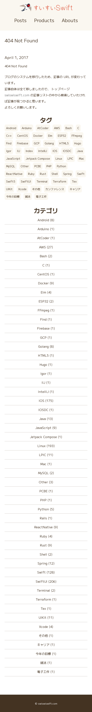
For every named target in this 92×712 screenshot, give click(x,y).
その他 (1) (46, 635)
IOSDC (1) (46, 409)
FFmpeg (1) (46, 310)
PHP (48, 166)
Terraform (59, 181)
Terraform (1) (46, 599)
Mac (81, 158)
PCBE (37, 166)
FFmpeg (77, 136)
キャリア (75, 189)
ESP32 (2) (46, 301)
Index (29, 151)
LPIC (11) (46, 454)
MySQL (10, 166)
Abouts (70, 20)
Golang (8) (46, 346)
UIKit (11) (46, 617)
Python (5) (46, 509)
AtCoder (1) (46, 238)
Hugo (77, 143)
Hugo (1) (46, 364)
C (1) (46, 265)
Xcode (22, 189)
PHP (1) (46, 500)
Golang (49, 143)
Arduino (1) (46, 229)
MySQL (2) (46, 473)
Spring (67, 174)
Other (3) (46, 482)
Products (44, 20)
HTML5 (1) (46, 355)
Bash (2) (46, 256)
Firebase (22, 143)
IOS (54, 151)
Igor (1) (46, 373)
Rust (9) (46, 545)
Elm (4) (46, 292)
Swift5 (10, 181)
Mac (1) (46, 464)
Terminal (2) (46, 590)
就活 (27, 196)
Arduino (27, 128)
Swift (81, 174)
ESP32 (62, 136)
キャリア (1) (46, 644)
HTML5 (64, 143)
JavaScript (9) (46, 427)
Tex (74, 181)
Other (25, 166)
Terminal (41, 181)
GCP (36, 143)
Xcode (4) (46, 626)
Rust (43, 174)
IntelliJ (42, 151)
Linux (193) (46, 445)
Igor (8, 151)
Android (11, 128)
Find (8, 143)
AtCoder (43, 128)
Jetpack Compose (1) (46, 436)
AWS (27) (46, 247)
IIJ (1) (46, 382)
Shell (55, 174)
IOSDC (67, 151)
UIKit (9, 189)
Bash (68, 128)
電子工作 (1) (46, 671)
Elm (50, 136)
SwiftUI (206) (46, 581)
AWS (57, 128)
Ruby (31, 174)
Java (80, 151)
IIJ (18, 151)
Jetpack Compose (38, 158)
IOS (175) (46, 400)
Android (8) (46, 220)
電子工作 (41, 196)
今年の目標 (12, 196)
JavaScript (13, 158)
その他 (36, 189)
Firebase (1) (46, 328)
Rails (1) (46, 518)
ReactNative (14, 174)
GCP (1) (46, 337)
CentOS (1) (46, 274)
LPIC (70, 158)
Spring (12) (46, 563)
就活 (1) (46, 662)
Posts (20, 20)
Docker (38, 136)
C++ (9, 136)
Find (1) (46, 319)
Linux (59, 158)
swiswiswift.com (17, 95)
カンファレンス (54, 189)
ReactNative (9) (46, 527)
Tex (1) (46, 608)
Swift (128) (46, 572)
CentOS (22, 136)
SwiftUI (26, 181)
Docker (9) (46, 283)
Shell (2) (46, 554)
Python (61, 166)
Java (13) (46, 418)
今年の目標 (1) (46, 653)
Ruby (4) (46, 536)
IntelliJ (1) (46, 391)
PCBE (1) (46, 491)
